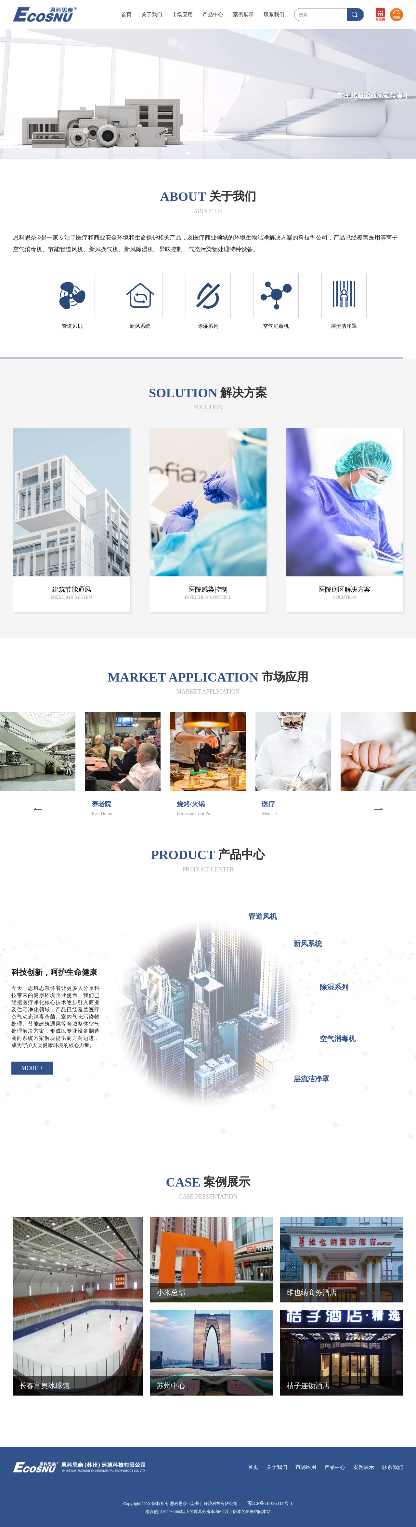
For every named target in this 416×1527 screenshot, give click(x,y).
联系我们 (274, 14)
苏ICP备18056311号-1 (269, 1503)
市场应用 (182, 14)
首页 (126, 14)
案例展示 (243, 14)
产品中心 (212, 14)
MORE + (32, 1068)
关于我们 (151, 14)
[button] (37, 808)
